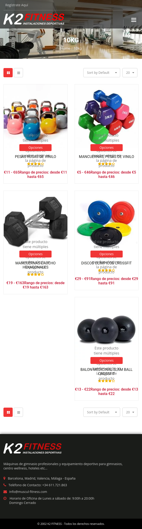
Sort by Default (98, 72)
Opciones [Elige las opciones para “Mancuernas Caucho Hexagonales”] (36, 254)
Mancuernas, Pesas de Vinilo (106, 157)
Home (65, 48)
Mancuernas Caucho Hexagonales (35, 265)
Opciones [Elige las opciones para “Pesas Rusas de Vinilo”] (36, 147)
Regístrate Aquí (16, 5)
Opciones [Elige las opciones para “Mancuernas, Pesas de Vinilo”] (106, 147)
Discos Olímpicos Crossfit (106, 263)
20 (128, 72)
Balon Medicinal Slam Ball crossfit (107, 372)
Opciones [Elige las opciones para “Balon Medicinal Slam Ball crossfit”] (106, 360)
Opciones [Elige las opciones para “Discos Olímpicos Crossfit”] (106, 254)
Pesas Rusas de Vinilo (35, 157)
